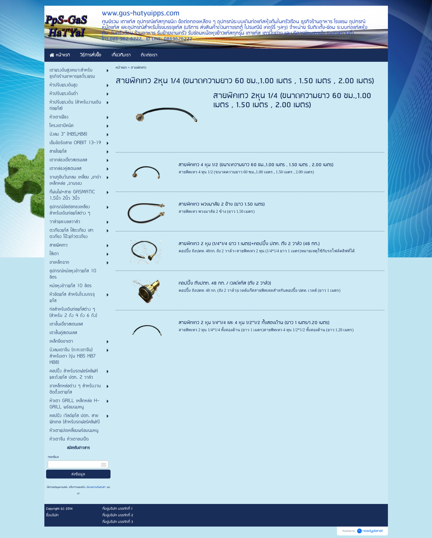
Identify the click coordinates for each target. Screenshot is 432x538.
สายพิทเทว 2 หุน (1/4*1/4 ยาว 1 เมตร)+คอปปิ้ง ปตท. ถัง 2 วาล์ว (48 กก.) (249, 244)
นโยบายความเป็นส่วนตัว (96, 487)
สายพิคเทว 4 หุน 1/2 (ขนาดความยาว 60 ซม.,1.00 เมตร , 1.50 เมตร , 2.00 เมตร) (256, 165)
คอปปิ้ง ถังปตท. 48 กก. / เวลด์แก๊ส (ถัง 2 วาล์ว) (225, 283)
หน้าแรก (121, 68)
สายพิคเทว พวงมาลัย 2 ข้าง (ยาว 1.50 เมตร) (222, 204)
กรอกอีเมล (53, 457)
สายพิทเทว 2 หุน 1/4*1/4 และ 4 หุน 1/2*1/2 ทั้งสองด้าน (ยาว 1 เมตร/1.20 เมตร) (254, 323)
